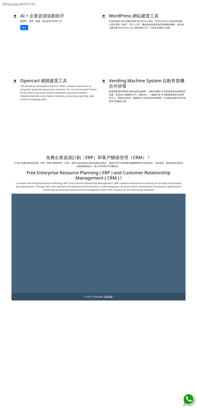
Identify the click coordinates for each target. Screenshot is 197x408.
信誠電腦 (108, 296)
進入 (24, 27)
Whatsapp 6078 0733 (19, 4)
